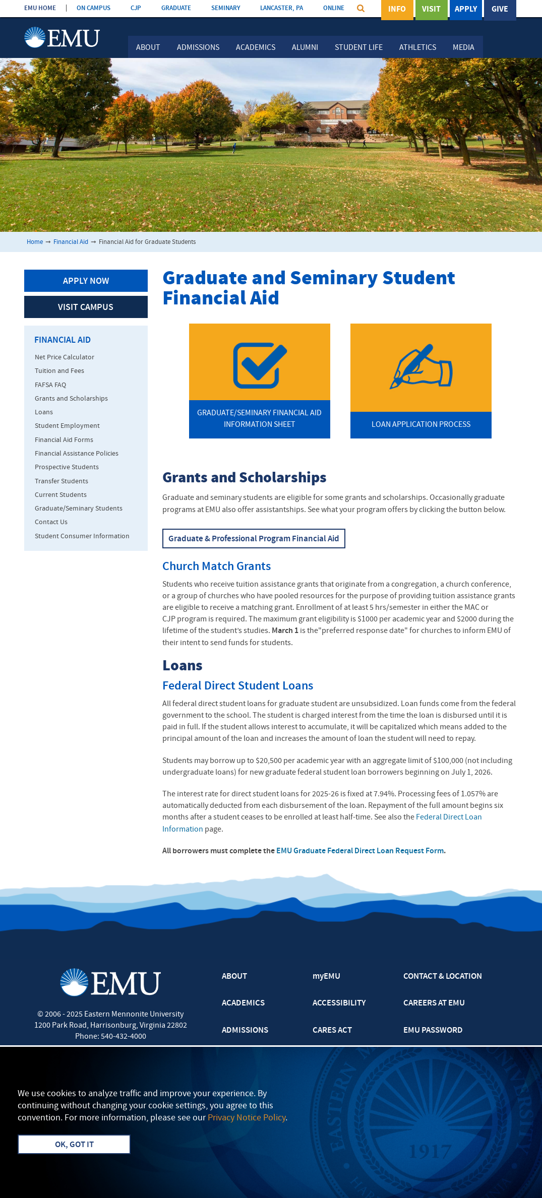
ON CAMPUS (93, 8)
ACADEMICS (243, 1003)
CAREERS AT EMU (434, 1003)
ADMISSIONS (245, 1030)
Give (500, 10)
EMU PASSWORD (433, 1030)
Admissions (198, 48)
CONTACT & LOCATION (442, 976)
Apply (466, 10)
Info (397, 10)
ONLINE (333, 8)
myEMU (326, 976)
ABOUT (234, 976)
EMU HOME (40, 8)
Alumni (305, 48)
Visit (431, 10)
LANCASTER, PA (281, 8)
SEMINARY (225, 8)
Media (463, 48)
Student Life (359, 48)
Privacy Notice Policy (246, 1118)
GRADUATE (176, 8)
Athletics (417, 48)
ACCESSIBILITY (339, 1003)
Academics (255, 48)
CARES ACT (332, 1030)
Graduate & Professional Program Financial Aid (253, 539)
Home (35, 242)
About (148, 48)
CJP (136, 8)
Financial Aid (70, 242)
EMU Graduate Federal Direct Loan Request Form (360, 851)
